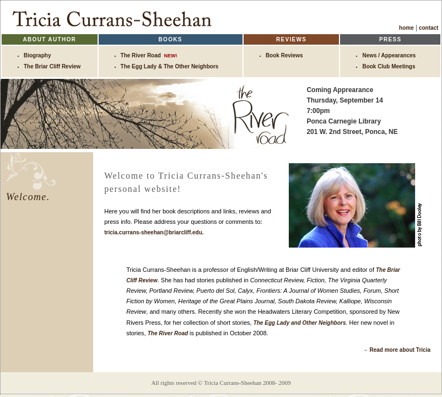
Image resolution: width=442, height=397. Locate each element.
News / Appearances (389, 55)
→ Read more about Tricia (396, 350)
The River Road (149, 55)
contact (430, 28)
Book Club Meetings (388, 66)
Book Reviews (284, 55)
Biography (37, 55)
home (406, 28)
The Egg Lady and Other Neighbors (300, 323)
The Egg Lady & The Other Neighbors (170, 66)
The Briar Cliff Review (52, 66)
